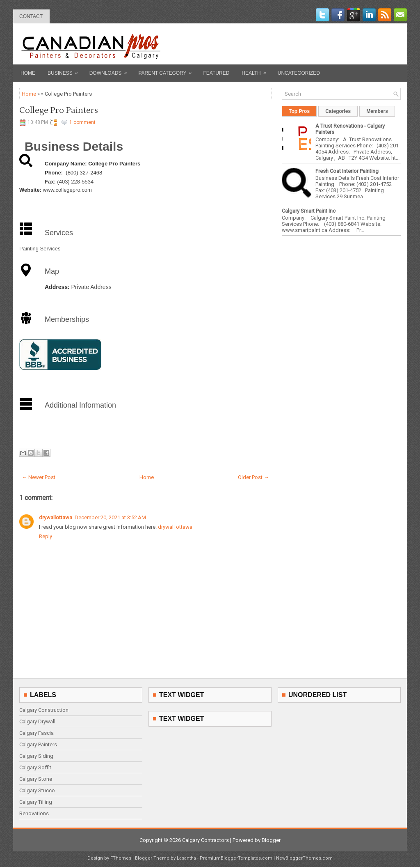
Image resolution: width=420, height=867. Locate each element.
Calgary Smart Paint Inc (309, 211)
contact (31, 16)
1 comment (82, 122)
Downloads (110, 70)
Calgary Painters (38, 744)
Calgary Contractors (205, 840)
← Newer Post (38, 477)
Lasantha (186, 858)
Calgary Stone (35, 779)
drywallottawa (55, 517)
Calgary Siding (36, 756)
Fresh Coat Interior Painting (347, 171)
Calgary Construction (43, 710)
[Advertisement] (305, 44)
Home (28, 73)
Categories (338, 111)
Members (377, 111)
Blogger (271, 840)
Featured (216, 73)
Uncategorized (299, 73)
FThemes (120, 858)
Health (256, 70)
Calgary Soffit (35, 767)
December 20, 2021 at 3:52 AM (110, 517)
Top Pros (299, 111)
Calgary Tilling (35, 802)
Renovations (34, 813)
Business (65, 70)
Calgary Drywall (37, 721)
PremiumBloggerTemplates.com (236, 858)
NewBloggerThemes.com (304, 858)
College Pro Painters (58, 110)
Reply (45, 536)
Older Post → (253, 477)
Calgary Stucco (37, 790)
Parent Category (167, 70)
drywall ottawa (175, 527)
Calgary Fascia (36, 733)
